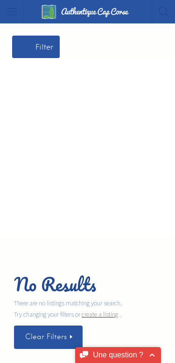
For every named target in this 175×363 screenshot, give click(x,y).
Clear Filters (47, 337)
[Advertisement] (87, 146)
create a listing (100, 314)
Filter (44, 47)
